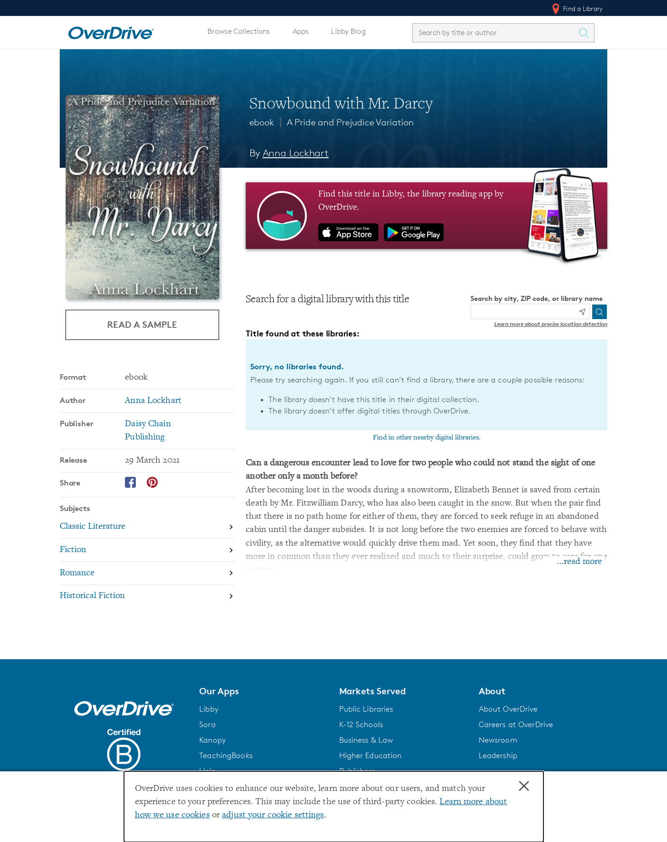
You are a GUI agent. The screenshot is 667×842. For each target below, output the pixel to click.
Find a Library (576, 8)
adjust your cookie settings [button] (273, 815)
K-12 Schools (361, 724)
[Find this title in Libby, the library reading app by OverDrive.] (426, 215)
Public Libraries (366, 708)
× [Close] (524, 786)
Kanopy (212, 739)
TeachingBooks (226, 755)
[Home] (110, 31)
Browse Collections (238, 31)
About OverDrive (508, 708)
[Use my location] (582, 312)
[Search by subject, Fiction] (147, 550)
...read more (579, 562)
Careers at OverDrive (516, 724)
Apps (301, 31)
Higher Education (370, 755)
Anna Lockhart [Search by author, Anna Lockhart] (296, 153)
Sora (207, 724)
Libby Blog (348, 31)
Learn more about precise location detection (550, 323)
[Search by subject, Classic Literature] (147, 527)
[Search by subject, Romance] (147, 573)
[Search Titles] (586, 33)
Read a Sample (142, 324)
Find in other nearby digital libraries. (427, 437)
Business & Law (366, 739)
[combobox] (495, 32)
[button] (263, 691)
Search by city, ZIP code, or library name (537, 298)
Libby (208, 708)
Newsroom (498, 739)
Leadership (498, 755)
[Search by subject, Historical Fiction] (147, 596)
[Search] (599, 312)
